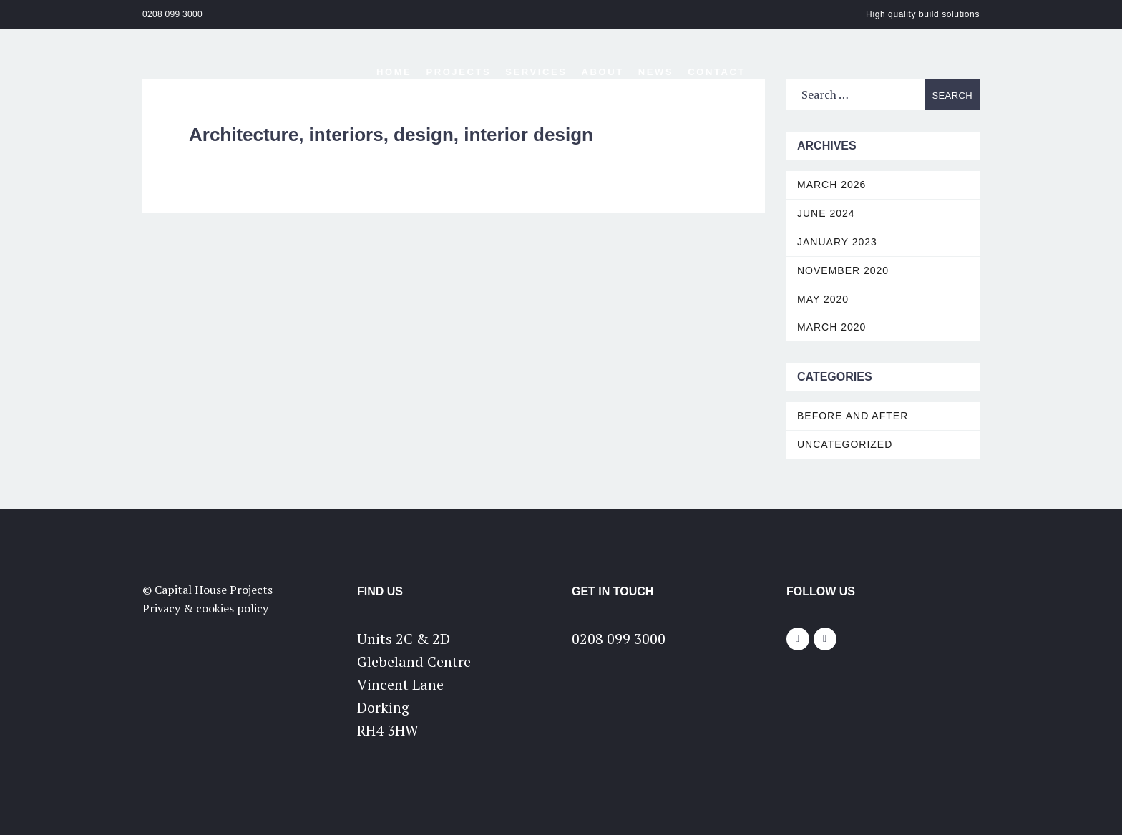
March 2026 (831, 184)
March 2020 (831, 327)
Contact (717, 72)
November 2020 (843, 270)
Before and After (852, 415)
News (655, 72)
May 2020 (823, 299)
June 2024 (826, 213)
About (603, 72)
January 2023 (837, 242)
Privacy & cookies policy (205, 608)
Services (536, 72)
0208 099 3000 (172, 14)
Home (393, 72)
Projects (458, 72)
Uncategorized (844, 444)
